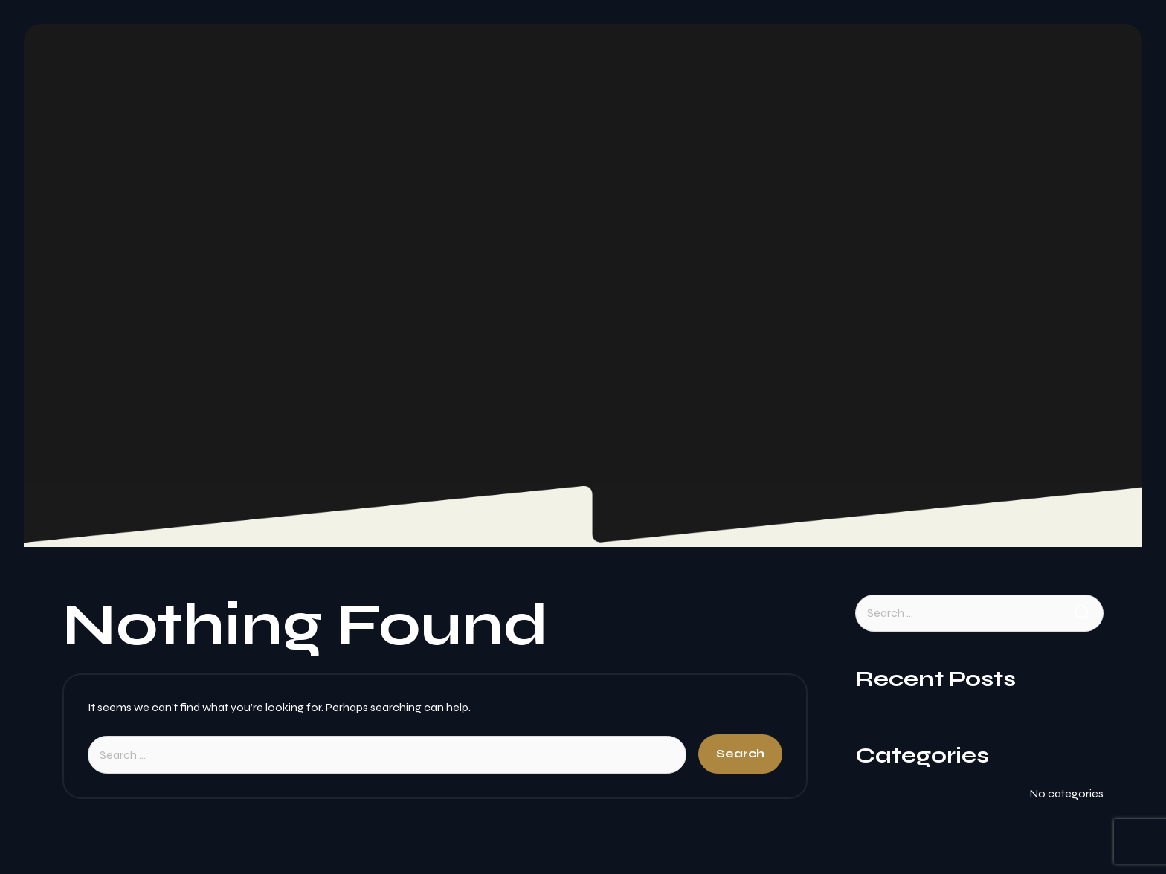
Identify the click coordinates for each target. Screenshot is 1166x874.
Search (740, 753)
